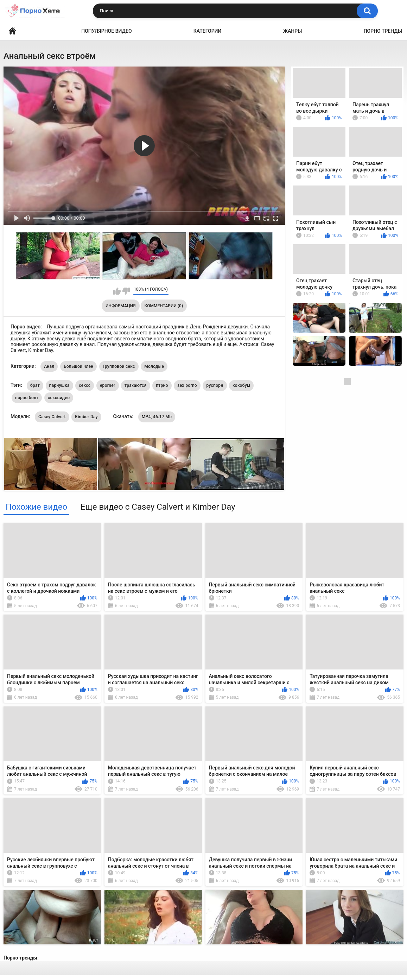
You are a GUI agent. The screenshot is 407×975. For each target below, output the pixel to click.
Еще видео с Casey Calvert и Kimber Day (158, 507)
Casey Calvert (52, 416)
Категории (207, 31)
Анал (49, 366)
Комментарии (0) (164, 305)
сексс (84, 385)
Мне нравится (117, 291)
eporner (107, 385)
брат (35, 385)
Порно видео (12, 31)
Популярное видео (106, 31)
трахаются (136, 385)
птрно (162, 385)
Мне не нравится (126, 291)
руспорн (214, 385)
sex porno (187, 385)
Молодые (154, 366)
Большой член (79, 366)
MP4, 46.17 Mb (157, 416)
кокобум (241, 385)
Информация (121, 305)
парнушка (59, 385)
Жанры (292, 31)
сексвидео (59, 397)
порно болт (26, 397)
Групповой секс (119, 366)
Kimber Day (86, 416)
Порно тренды (383, 31)
